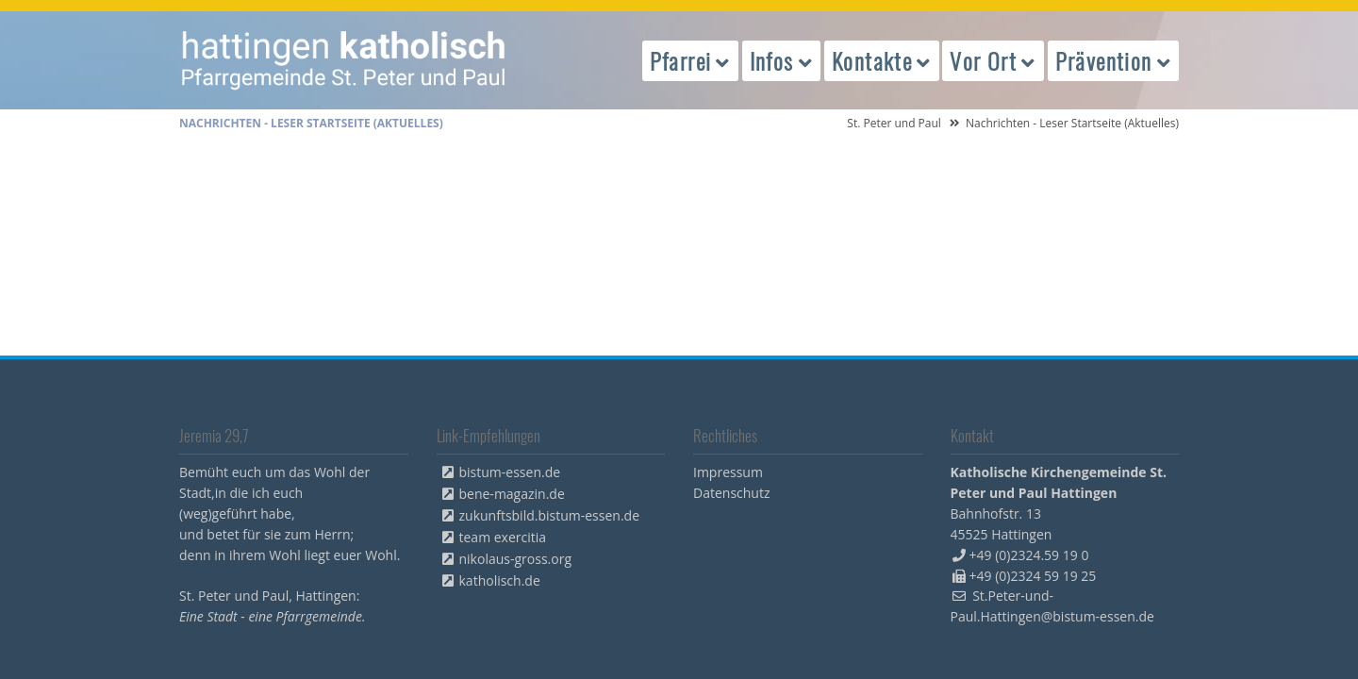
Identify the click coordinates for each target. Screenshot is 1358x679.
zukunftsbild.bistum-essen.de (549, 515)
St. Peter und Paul (894, 123)
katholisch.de (499, 580)
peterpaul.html (344, 60)
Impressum (728, 472)
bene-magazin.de (512, 494)
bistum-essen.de (510, 472)
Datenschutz (731, 493)
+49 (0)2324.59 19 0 (1029, 555)
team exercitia (503, 537)
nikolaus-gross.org (515, 559)
